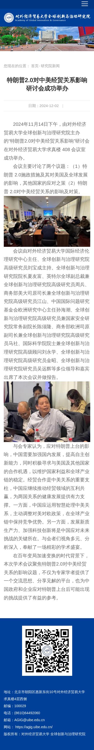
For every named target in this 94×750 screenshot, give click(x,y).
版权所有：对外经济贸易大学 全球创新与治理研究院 (44, 734)
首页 (35, 66)
